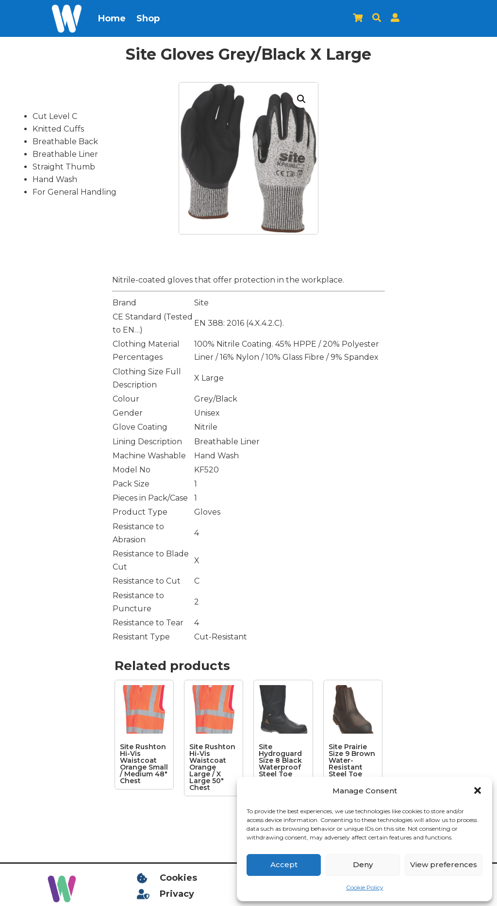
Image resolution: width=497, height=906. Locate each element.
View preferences (443, 864)
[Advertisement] (49, 426)
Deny (363, 864)
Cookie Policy (364, 887)
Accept (284, 864)
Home (112, 18)
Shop (148, 18)
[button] (477, 790)
